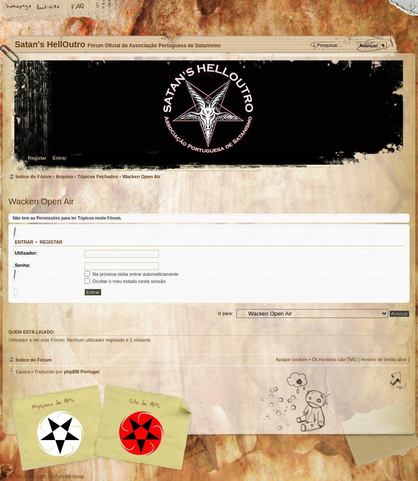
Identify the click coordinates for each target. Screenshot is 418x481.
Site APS (141, 433)
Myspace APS (103, 427)
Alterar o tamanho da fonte (48, 7)
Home (19, 7)
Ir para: (225, 313)
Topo (399, 381)
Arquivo (64, 176)
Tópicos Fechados (97, 176)
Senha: (22, 265)
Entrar (59, 157)
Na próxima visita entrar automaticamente (131, 274)
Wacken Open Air (141, 176)
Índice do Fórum (207, 116)
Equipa (23, 371)
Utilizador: (26, 252)
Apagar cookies (292, 359)
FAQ (78, 7)
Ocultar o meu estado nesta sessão (125, 281)
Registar (37, 157)
